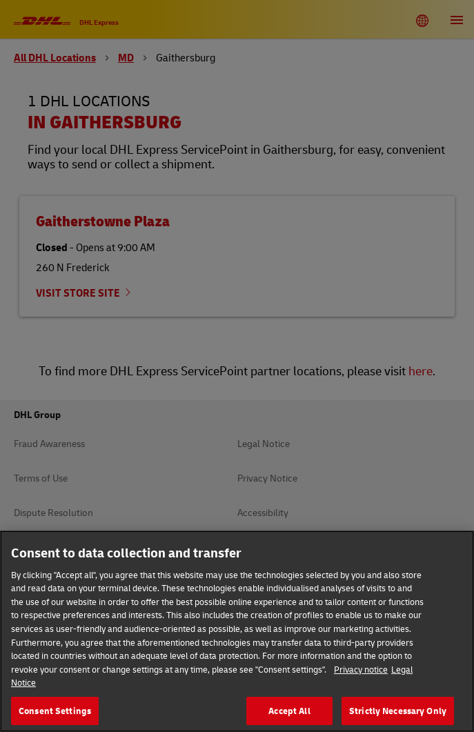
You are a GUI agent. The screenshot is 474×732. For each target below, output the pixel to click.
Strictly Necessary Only (397, 713)
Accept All (289, 713)
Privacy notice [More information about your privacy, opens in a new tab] (361, 672)
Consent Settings (55, 713)
